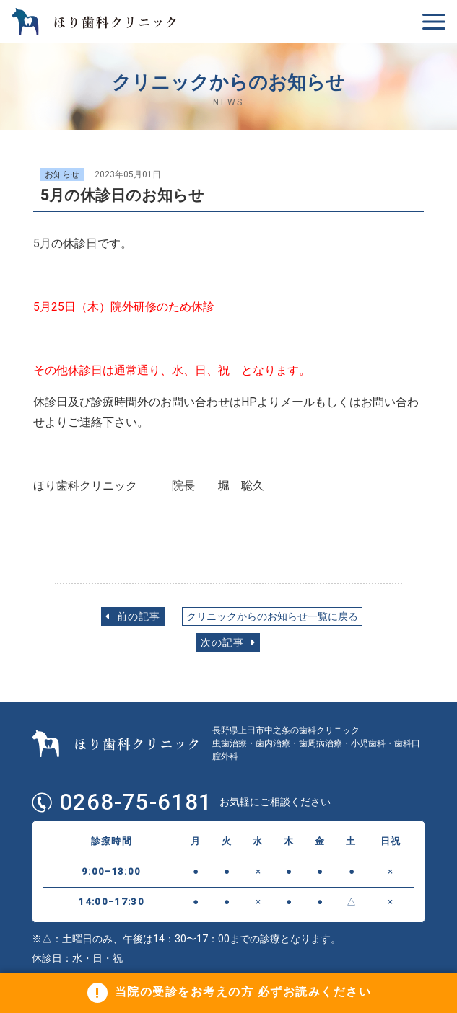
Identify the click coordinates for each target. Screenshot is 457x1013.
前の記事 (132, 617)
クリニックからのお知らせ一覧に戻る (272, 617)
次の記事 (228, 643)
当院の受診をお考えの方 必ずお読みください (243, 992)
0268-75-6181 (135, 803)
